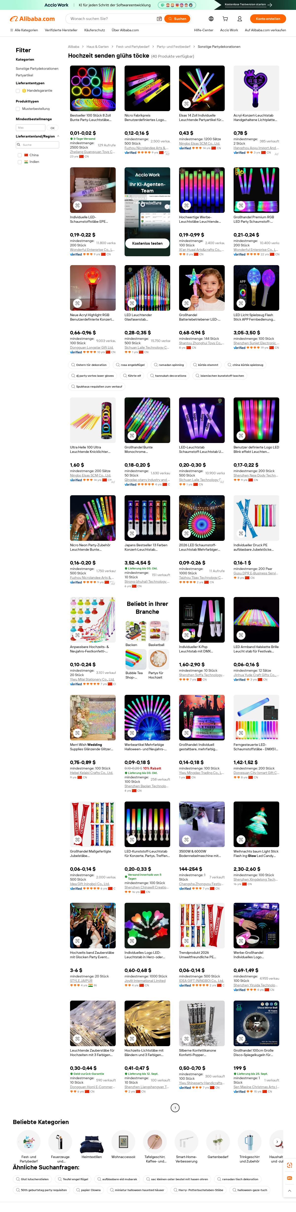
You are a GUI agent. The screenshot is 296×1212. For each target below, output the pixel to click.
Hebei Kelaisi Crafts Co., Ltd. (91, 773)
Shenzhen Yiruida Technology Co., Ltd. (256, 985)
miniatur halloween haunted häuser (137, 1190)
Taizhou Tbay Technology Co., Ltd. (202, 578)
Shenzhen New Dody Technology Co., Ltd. (256, 475)
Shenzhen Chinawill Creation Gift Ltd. (147, 887)
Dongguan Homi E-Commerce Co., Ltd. (93, 1087)
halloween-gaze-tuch (250, 1190)
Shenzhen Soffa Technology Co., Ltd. (202, 675)
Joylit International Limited (145, 981)
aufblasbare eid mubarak (117, 1179)
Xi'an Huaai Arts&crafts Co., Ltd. (202, 250)
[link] (289, 1165)
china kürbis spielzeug (245, 365)
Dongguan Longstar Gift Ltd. (91, 347)
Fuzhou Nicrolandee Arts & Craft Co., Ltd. (147, 148)
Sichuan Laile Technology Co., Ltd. (147, 347)
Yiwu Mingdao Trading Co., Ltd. (202, 773)
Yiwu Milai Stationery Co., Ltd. (92, 679)
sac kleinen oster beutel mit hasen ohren (177, 1179)
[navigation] (37, 577)
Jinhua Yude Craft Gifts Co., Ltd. (256, 675)
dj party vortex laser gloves (92, 376)
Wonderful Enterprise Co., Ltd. (93, 250)
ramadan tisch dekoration (237, 1179)
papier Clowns (88, 1190)
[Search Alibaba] (111, 18)
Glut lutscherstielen (32, 1179)
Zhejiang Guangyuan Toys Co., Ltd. (93, 152)
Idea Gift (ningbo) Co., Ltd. (90, 884)
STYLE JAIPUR (81, 981)
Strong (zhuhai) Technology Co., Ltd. (147, 581)
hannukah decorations (168, 376)
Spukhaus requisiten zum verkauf (96, 387)
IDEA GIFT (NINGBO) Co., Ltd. (201, 981)
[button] (159, 19)
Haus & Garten (98, 47)
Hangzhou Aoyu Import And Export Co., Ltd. (256, 148)
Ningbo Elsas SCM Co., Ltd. (199, 143)
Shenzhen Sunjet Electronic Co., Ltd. (256, 343)
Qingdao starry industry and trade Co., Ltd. (147, 480)
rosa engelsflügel (130, 365)
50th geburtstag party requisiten (41, 1190)
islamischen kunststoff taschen (220, 376)
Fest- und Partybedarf (132, 47)
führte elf (132, 376)
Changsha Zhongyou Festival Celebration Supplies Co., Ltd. (202, 884)
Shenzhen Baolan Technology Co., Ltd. (147, 786)
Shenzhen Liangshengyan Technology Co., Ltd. (147, 1087)
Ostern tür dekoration (89, 365)
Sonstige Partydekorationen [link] (219, 47)
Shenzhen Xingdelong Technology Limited (256, 879)
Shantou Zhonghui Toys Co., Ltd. (202, 343)
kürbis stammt (205, 365)
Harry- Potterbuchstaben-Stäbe (198, 1190)
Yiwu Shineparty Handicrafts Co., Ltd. (202, 1083)
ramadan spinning (169, 365)
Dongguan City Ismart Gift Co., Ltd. (256, 773)
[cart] (226, 19)
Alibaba (73, 47)
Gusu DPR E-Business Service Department (256, 573)
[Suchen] (177, 19)
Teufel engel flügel (73, 1179)
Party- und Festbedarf (173, 47)
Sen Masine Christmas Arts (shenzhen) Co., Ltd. (256, 1087)
